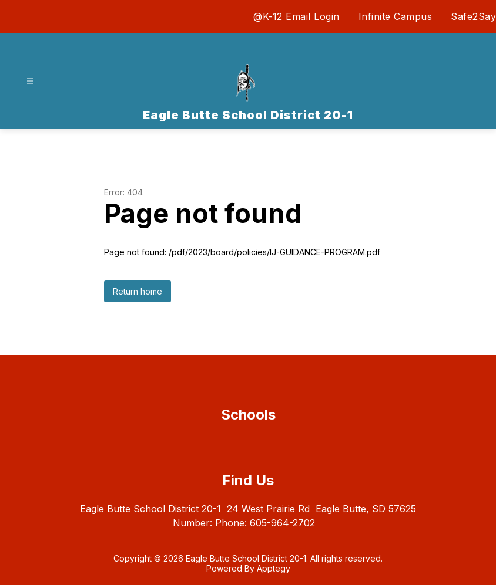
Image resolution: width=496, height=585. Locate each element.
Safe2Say (473, 16)
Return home (137, 291)
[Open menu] (30, 81)
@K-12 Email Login (296, 16)
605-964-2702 (282, 523)
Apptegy (273, 568)
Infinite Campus (395, 16)
